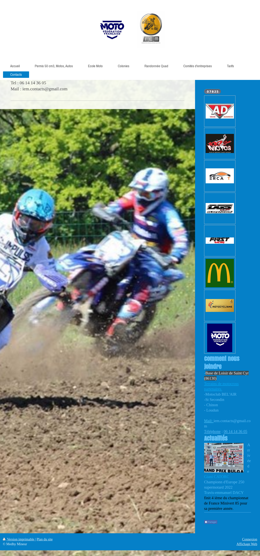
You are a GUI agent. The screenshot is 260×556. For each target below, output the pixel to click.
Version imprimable (19, 539)
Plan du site (45, 539)
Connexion (249, 539)
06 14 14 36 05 (235, 431)
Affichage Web (247, 544)
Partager (211, 522)
